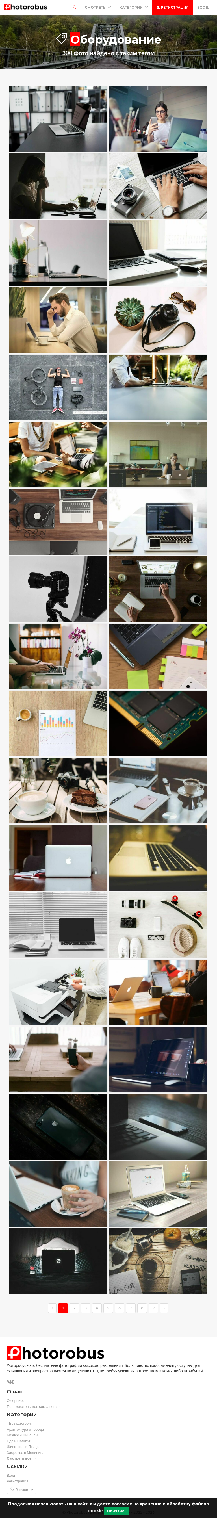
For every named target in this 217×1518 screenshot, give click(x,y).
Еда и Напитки (19, 1441)
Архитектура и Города (25, 1429)
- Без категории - (21, 1423)
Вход (203, 7)
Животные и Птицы (23, 1447)
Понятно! (116, 1511)
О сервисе (15, 1400)
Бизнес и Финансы (22, 1435)
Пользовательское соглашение (33, 1406)
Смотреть (98, 7)
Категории (134, 7)
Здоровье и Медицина (25, 1452)
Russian (21, 1490)
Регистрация (173, 7)
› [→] (164, 1308)
